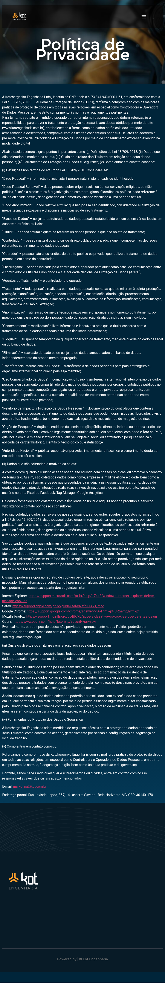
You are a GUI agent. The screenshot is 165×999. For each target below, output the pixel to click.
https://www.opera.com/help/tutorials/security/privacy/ (54, 622)
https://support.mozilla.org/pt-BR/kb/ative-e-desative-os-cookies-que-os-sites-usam (91, 616)
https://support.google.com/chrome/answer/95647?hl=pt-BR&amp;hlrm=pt (83, 611)
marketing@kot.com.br (29, 786)
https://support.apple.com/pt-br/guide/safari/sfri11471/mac (58, 606)
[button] (143, 16)
